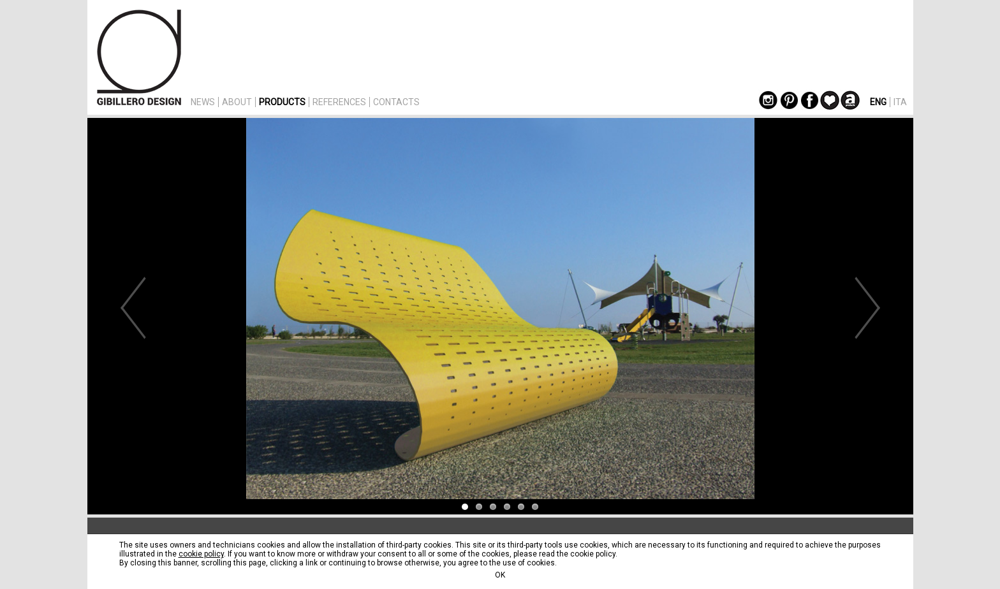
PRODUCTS (282, 102)
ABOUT (237, 102)
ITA (900, 102)
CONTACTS (396, 102)
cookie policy (201, 553)
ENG (878, 102)
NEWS (203, 102)
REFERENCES (339, 102)
